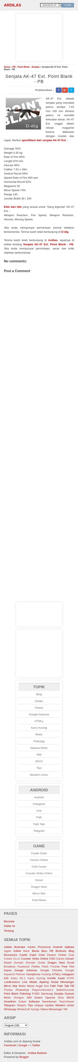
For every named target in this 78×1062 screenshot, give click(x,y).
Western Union (39, 774)
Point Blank (23, 67)
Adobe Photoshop (39, 947)
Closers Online (39, 860)
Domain (19, 962)
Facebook (23, 966)
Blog (39, 694)
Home (7, 67)
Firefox (39, 707)
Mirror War (38, 893)
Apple (7, 950)
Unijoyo (38, 1005)
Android (39, 797)
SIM (39, 754)
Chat (42, 954)
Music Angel (34, 985)
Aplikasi (69, 947)
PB (14, 67)
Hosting (46, 974)
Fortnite (55, 966)
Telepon (21, 1005)
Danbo (39, 701)
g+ (65, 89)
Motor (38, 734)
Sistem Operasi (44, 997)
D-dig (64, 231)
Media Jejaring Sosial (43, 982)
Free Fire (68, 966)
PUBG (36, 993)
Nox (46, 985)
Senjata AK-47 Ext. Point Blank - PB (48, 244)
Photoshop (22, 989)
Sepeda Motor (39, 748)
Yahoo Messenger (51, 1009)
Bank (26, 950)
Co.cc (16, 958)
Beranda (9, 921)
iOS (6, 978)
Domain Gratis (35, 962)
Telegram (39, 830)
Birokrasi (61, 950)
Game (7, 970)
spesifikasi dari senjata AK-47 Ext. (44, 140)
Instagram (39, 804)
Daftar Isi (9, 926)
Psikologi (39, 741)
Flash (45, 966)
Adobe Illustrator (14, 947)
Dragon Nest (39, 886)
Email (70, 962)
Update (49, 1005)
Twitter (36, 1045)
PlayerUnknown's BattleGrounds (53, 989)
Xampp (35, 1009)
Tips (39, 767)
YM (65, 1009)
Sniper (22, 1001)
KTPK (70, 978)
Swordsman (49, 1001)
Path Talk (39, 824)
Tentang (9, 930)
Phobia (8, 989)
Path (39, 817)
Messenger (67, 982)
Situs (61, 997)
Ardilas (12, 5)
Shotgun (19, 997)
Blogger (24, 1056)
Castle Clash (39, 853)
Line (39, 810)
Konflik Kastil (56, 978)
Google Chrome (51, 970)
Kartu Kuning (39, 727)
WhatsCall (23, 1009)
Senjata (35, 67)
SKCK (39, 761)
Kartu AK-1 (18, 978)
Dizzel (39, 880)
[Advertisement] (39, 37)
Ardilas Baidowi (37, 1053)
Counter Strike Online (39, 873)
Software (34, 1001)
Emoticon (10, 966)
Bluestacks (10, 954)
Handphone (33, 974)
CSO (52, 958)
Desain (70, 958)
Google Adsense (39, 714)
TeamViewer (66, 1001)
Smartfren (10, 1001)
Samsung (47, 993)
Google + (24, 1045)
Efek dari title (13, 206)
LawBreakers (12, 982)
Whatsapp (10, 1009)
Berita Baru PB (42, 950)
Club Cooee (39, 866)
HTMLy (39, 721)
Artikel (17, 950)
